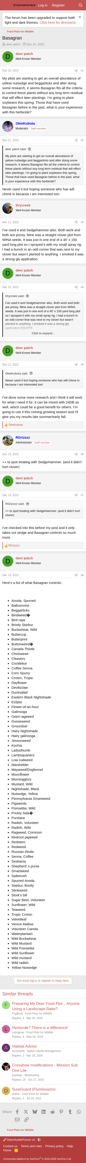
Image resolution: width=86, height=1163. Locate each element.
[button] (39, 1139)
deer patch (13, 44)
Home (7, 1150)
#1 (82, 70)
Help (70, 1146)
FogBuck (17, 1013)
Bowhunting (32, 1075)
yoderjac (17, 1075)
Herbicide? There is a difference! (40, 1028)
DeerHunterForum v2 (19, 1139)
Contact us (10, 1146)
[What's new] (71, 5)
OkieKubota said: (16, 373)
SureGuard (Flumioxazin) (33, 1089)
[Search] (80, 5)
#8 (82, 575)
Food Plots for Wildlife (38, 1013)
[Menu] (6, 5)
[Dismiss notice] (79, 17)
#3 (82, 222)
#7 (82, 495)
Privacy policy (54, 1146)
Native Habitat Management (44, 1051)
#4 (82, 287)
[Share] (76, 70)
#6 (82, 454)
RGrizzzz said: (15, 504)
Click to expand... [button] (43, 333)
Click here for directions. (58, 22)
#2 (82, 140)
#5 (82, 364)
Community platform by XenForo (37, 1158)
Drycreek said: (14, 296)
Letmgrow (18, 1032)
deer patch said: (16, 149)
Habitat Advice (24, 1046)
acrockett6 (18, 1051)
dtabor (16, 1094)
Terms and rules (31, 1146)
